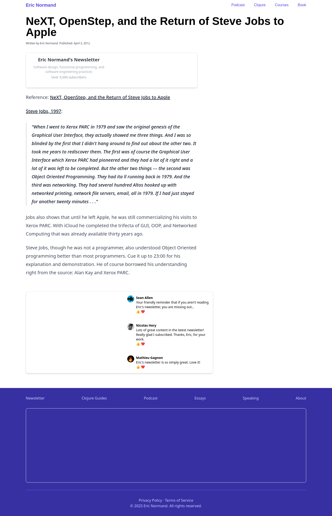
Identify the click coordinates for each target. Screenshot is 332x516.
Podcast (238, 5)
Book (302, 5)
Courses (282, 5)
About (301, 398)
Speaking (251, 398)
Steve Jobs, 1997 (43, 111)
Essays (200, 398)
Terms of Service (179, 500)
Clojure (260, 5)
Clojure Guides (94, 398)
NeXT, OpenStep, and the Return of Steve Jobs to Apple (110, 97)
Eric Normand (41, 5)
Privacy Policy (150, 500)
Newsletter (35, 398)
